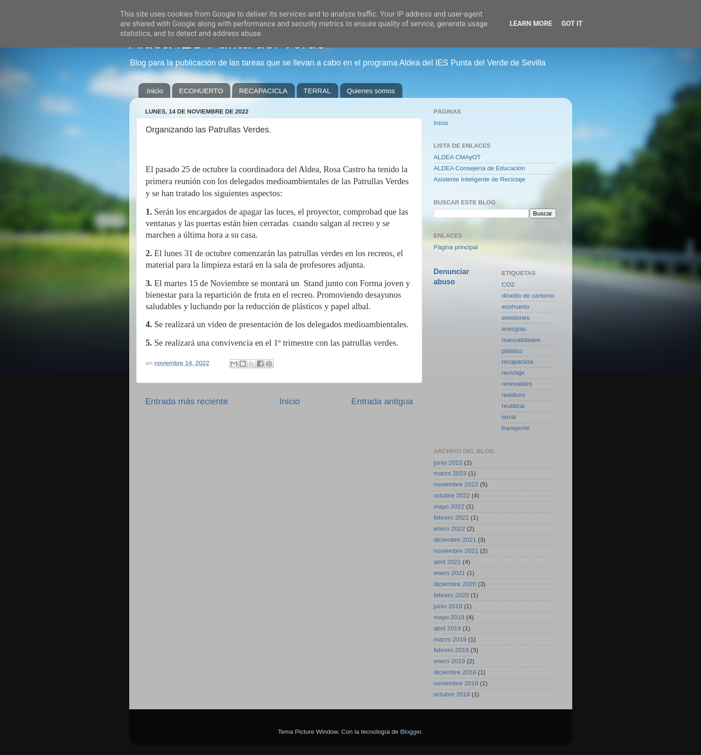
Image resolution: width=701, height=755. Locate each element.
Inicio (155, 91)
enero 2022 (449, 528)
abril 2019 (447, 628)
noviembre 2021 (456, 550)
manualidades (521, 339)
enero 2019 (449, 661)
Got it (571, 23)
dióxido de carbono (528, 295)
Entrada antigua (382, 401)
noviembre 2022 (456, 484)
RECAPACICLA (263, 91)
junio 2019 (448, 606)
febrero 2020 (451, 595)
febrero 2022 (451, 517)
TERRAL (317, 91)
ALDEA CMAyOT (457, 157)
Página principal (456, 247)
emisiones (516, 317)
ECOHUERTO (201, 91)
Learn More (530, 23)
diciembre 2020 (455, 584)
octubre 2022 (452, 495)
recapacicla (517, 361)
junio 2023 (448, 462)
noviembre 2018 (456, 683)
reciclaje (513, 372)
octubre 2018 (452, 694)
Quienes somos (371, 91)
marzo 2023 (450, 473)
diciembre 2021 (455, 539)
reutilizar (513, 405)
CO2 (508, 284)
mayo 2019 (449, 617)
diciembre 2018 (455, 672)
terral (509, 416)
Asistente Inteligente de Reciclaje (480, 179)
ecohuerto (515, 306)
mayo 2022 (449, 506)
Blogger (410, 731)
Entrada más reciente (186, 401)
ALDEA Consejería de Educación (479, 168)
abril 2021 (447, 561)
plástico (512, 351)
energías (514, 328)
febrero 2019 (451, 650)
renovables (517, 383)
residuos (513, 394)
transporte (516, 428)
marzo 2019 (450, 639)
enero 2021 (449, 572)
